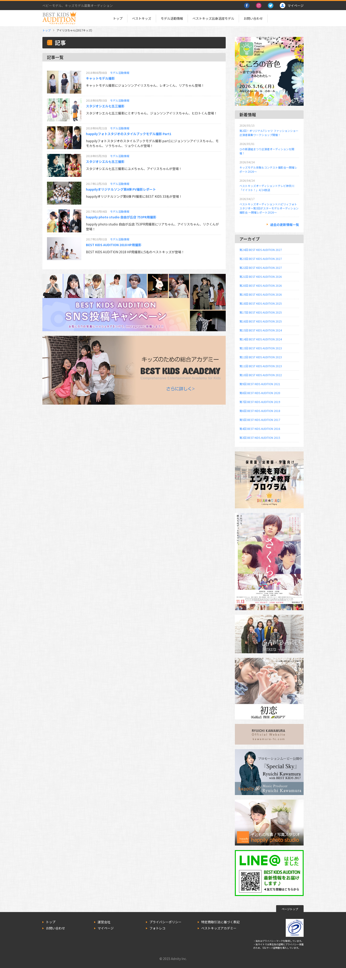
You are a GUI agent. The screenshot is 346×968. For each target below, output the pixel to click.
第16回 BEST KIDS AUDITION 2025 (260, 321)
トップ (118, 18)
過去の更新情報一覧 (284, 224)
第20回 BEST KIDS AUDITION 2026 (260, 285)
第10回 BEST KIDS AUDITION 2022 (260, 375)
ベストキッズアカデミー (218, 928)
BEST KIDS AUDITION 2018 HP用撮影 (113, 244)
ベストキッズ (141, 18)
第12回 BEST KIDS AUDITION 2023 (260, 357)
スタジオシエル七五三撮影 (105, 106)
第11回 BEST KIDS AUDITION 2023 (260, 366)
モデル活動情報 (172, 18)
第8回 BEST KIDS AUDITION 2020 (259, 393)
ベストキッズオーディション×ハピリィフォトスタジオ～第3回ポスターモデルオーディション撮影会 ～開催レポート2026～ (269, 208)
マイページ (106, 928)
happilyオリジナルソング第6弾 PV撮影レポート (121, 189)
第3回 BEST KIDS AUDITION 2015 (259, 437)
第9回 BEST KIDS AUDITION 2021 (259, 384)
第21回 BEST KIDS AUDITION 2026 (260, 276)
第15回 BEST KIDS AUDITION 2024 (260, 330)
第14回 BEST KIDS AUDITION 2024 (260, 339)
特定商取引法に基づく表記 (220, 922)
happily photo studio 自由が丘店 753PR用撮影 (121, 217)
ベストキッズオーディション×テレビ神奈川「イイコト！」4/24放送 (266, 188)
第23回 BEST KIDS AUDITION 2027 (260, 259)
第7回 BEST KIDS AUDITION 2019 (259, 402)
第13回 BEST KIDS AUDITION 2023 (260, 348)
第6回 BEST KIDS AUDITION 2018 (259, 411)
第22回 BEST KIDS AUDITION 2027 (260, 268)
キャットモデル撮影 (100, 78)
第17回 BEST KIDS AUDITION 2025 (260, 312)
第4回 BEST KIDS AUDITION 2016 (259, 429)
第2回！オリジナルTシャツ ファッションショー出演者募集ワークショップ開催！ (268, 133)
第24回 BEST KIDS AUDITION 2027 (260, 250)
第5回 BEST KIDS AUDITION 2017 (259, 420)
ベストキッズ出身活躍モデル (213, 18)
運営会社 (104, 922)
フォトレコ (157, 928)
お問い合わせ (253, 18)
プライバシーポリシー (165, 922)
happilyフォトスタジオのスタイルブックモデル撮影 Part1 (128, 133)
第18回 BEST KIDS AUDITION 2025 (260, 303)
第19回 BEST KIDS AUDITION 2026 (260, 294)
